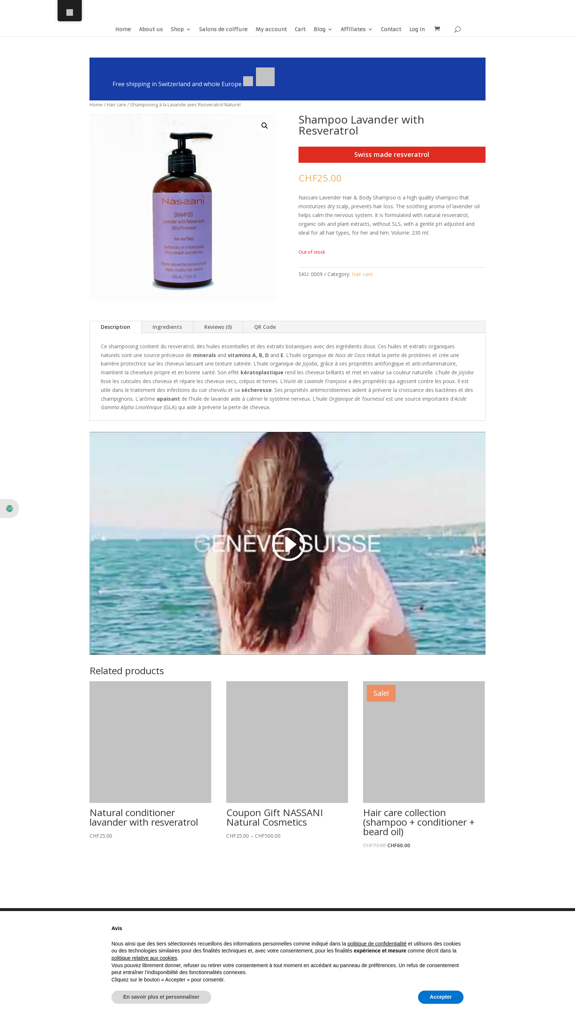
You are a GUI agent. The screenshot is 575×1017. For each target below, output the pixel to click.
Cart (300, 30)
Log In (417, 30)
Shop (177, 30)
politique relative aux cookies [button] (144, 958)
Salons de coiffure (223, 30)
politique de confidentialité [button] (377, 944)
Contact (391, 30)
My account (271, 30)
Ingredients (167, 326)
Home (123, 30)
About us (151, 30)
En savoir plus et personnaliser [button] (161, 997)
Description (115, 326)
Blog (319, 30)
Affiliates (353, 30)
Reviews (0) (218, 326)
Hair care (116, 104)
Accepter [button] (441, 997)
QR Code (265, 326)
